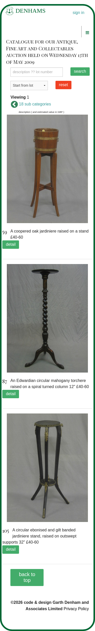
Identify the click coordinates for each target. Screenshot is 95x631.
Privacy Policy (76, 609)
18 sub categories (30, 104)
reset (63, 85)
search (80, 71)
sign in (78, 12)
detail (10, 244)
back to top (27, 577)
